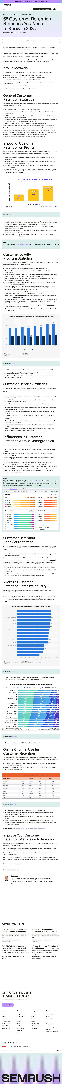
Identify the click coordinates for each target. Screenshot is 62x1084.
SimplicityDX (24, 117)
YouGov (19, 555)
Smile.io (13, 167)
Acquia (6, 451)
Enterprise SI (20, 1018)
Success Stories (6, 1023)
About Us (33, 1014)
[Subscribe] (42, 9)
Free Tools (19, 1030)
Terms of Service (16, 1050)
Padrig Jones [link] (10, 32)
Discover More (44, 1)
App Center (20, 1025)
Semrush (5, 14)
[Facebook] (13, 1043)
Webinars (48, 1029)
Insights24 (19, 1021)
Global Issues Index (36, 1025)
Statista (44, 268)
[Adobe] (4, 1046)
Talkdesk (7, 413)
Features (4, 1016)
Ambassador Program (52, 1031)
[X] (16, 1043)
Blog (4, 9)
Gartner (21, 409)
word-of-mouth (18, 230)
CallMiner (37, 109)
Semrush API (49, 1018)
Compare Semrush (7, 1021)
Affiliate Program (6, 1028)
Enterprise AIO (20, 1016)
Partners (33, 1021)
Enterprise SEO (21, 1014)
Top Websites (20, 1028)
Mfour (18, 1023)
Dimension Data (9, 159)
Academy (48, 1016)
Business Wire (14, 276)
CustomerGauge (50, 130)
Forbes (14, 121)
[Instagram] (5, 1043)
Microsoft (7, 405)
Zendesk (51, 125)
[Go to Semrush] (7, 5)
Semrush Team (15, 940)
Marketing (16, 14)
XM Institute (39, 679)
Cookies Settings (28, 1050)
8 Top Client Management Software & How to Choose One (44, 931)
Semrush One (5, 1014)
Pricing (3, 1018)
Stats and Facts (6, 1025)
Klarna (48, 462)
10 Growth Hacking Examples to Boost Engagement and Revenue (45, 947)
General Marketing (26, 14)
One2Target (37, 480)
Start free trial (8, 1004)
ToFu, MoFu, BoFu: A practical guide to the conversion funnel (14, 947)
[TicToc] (8, 1043)
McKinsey (20, 814)
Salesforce (13, 397)
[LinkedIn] (2, 1043)
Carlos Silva (15, 956)
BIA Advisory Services (40, 123)
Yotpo (45, 134)
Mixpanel (43, 742)
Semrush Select (35, 1023)
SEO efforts (27, 810)
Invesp (50, 128)
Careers (33, 1018)
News (32, 1016)
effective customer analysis (22, 244)
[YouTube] (10, 1043)
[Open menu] (58, 5)
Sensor (18, 1033)
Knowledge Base (50, 1014)
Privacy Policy (5, 1050)
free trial (18, 863)
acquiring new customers (36, 75)
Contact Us (34, 1028)
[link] (6, 878)
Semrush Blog (50, 1027)
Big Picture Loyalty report (35, 276)
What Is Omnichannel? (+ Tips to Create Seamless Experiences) (28, 828)
